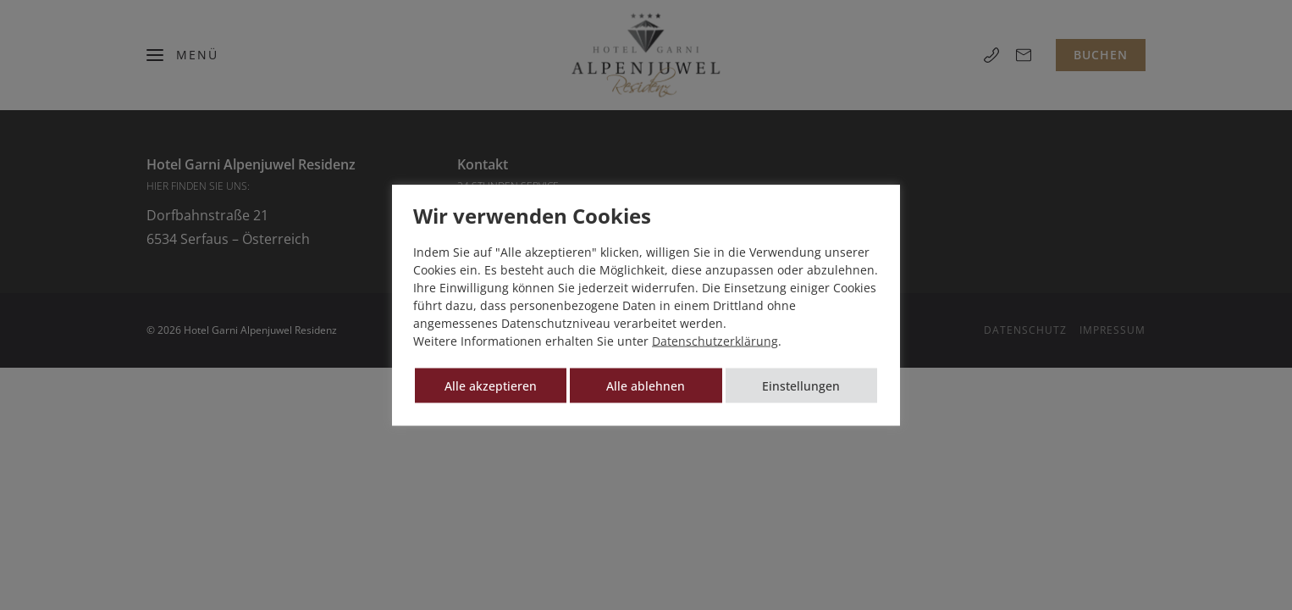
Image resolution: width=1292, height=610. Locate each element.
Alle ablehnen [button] (645, 386)
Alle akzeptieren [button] (490, 386)
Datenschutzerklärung (715, 341)
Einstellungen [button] (801, 386)
